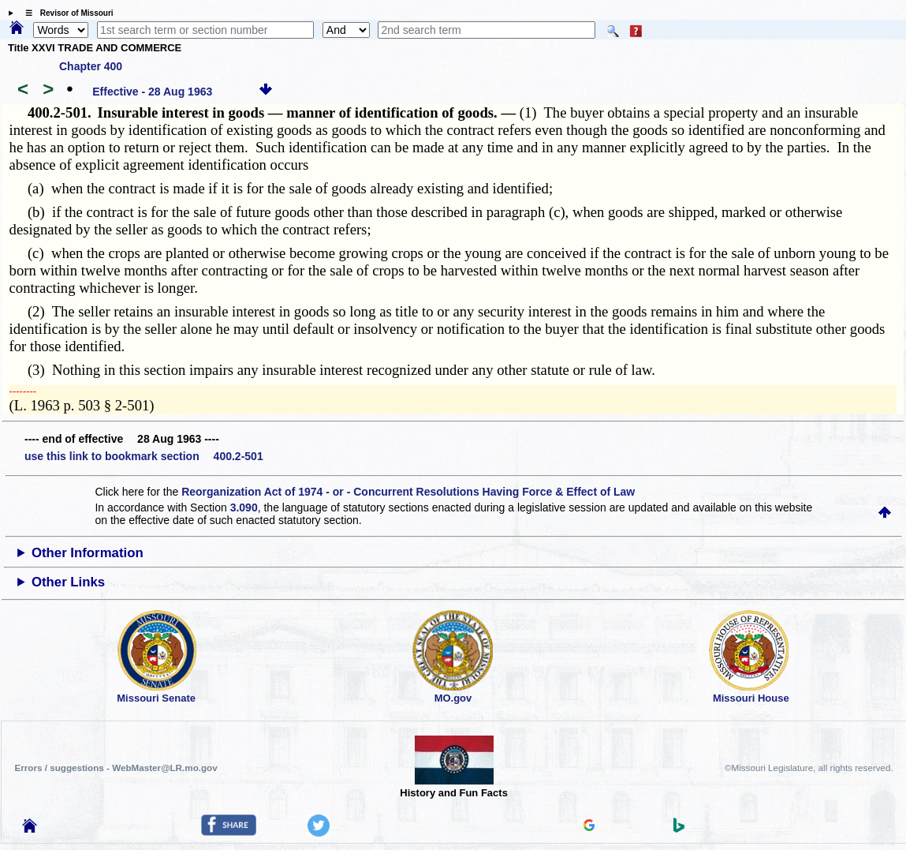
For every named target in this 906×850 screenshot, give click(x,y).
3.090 (244, 507)
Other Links (68, 582)
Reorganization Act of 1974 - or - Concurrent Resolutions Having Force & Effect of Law (408, 491)
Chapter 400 (90, 66)
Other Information (88, 552)
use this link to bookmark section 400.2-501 (143, 456)
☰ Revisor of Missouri (65, 13)
